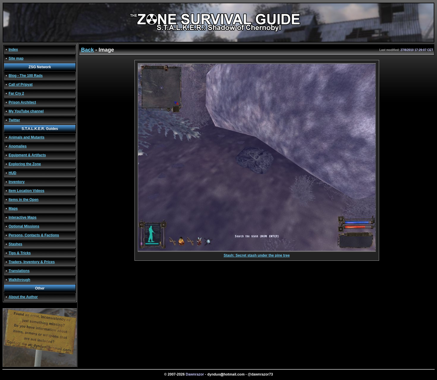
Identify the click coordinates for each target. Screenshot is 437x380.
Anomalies (18, 146)
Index (13, 49)
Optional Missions (24, 226)
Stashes (15, 244)
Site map (16, 58)
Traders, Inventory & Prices (32, 262)
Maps (13, 208)
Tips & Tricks (20, 253)
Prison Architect (22, 102)
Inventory (17, 182)
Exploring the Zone (25, 164)
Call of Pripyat (21, 84)
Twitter (14, 120)
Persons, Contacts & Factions (34, 235)
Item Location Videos (26, 191)
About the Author (23, 297)
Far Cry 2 (16, 93)
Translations (19, 271)
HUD (12, 173)
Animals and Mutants (27, 137)
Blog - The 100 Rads (26, 76)
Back (87, 50)
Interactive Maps (23, 217)
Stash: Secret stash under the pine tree (257, 253)
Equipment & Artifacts (27, 155)
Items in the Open (24, 200)
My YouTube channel (26, 111)
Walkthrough (19, 280)
